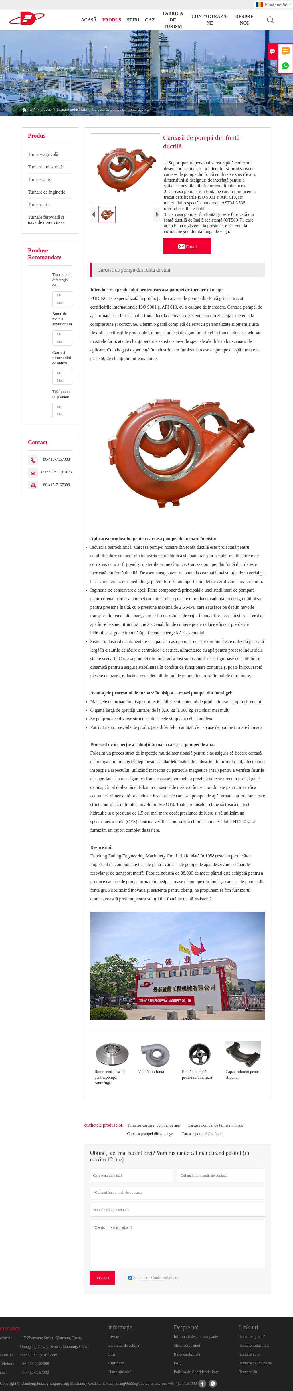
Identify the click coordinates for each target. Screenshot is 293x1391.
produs (111, 19)
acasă (89, 19)
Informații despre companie (196, 1336)
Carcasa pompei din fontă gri (150, 1134)
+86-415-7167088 (55, 459)
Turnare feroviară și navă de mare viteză (46, 220)
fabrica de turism (173, 20)
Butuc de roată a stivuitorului (62, 319)
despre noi (244, 19)
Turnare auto (40, 179)
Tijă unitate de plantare (61, 394)
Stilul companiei (187, 1345)
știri (133, 19)
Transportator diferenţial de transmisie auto (62, 280)
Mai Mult (60, 299)
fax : (3, 1372)
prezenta (102, 1278)
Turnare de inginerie (46, 192)
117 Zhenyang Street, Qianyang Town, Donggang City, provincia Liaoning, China (54, 1342)
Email (187, 245)
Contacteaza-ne (209, 19)
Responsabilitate (187, 1354)
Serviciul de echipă (123, 1345)
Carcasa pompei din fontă (202, 1134)
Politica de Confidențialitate (196, 1372)
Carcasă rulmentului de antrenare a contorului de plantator (62, 358)
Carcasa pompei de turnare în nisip (215, 1125)
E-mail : (6, 1355)
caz (150, 19)
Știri (111, 1354)
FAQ (177, 1363)
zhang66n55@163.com (59, 472)
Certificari (116, 1363)
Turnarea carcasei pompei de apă (153, 1125)
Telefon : (7, 1364)
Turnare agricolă (43, 154)
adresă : (6, 1338)
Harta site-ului (119, 1372)
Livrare (114, 1336)
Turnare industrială (71, 109)
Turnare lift (38, 204)
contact (10, 1328)
